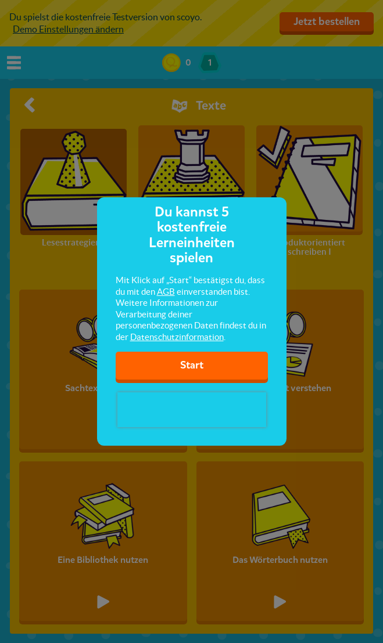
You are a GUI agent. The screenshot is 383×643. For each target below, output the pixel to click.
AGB (166, 292)
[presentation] (191, 409)
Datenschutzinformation (177, 337)
